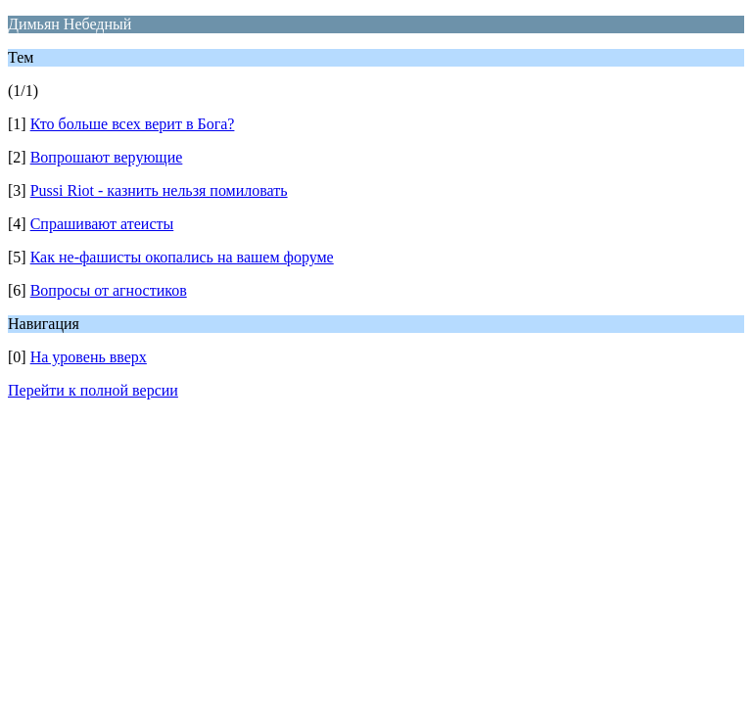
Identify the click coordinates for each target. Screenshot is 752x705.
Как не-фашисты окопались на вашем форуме (182, 257)
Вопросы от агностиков (108, 290)
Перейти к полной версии (93, 390)
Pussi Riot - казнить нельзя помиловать (159, 190)
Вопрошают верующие (106, 157)
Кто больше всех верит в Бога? (132, 124)
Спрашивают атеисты (102, 223)
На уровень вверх (88, 357)
